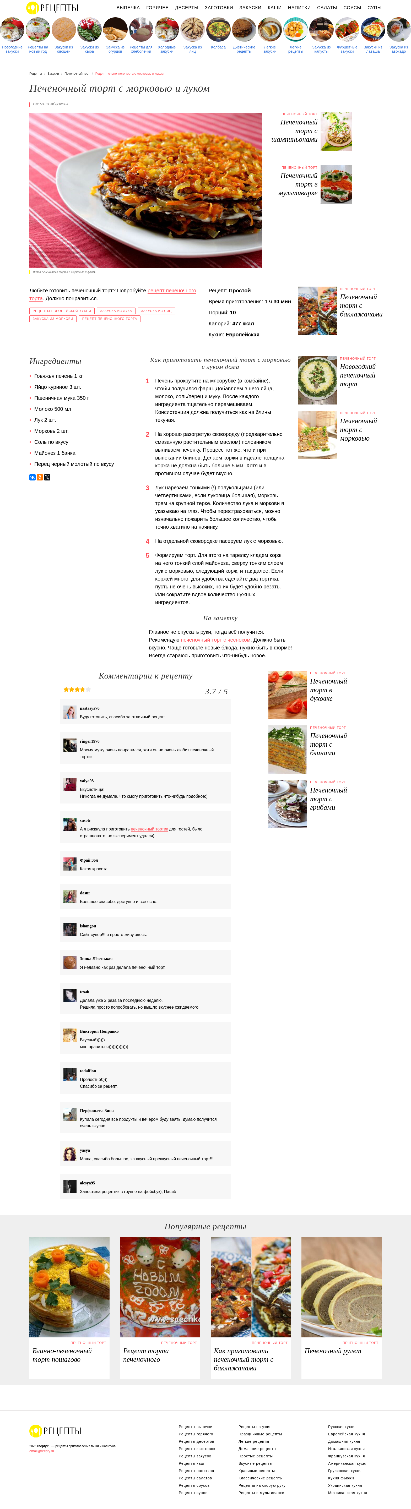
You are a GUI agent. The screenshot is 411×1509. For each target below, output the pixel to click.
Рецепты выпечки (196, 1427)
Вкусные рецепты (255, 1463)
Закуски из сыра (89, 49)
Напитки (299, 7)
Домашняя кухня (344, 1441)
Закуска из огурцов (115, 49)
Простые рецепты (256, 1456)
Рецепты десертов (196, 1441)
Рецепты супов (193, 1493)
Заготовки (219, 7)
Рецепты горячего (196, 1434)
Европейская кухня (346, 1434)
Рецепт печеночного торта (109, 319)
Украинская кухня (345, 1485)
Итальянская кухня (346, 1449)
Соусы (352, 7)
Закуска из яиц (192, 49)
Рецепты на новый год (38, 49)
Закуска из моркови (53, 319)
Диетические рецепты (244, 49)
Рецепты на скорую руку (262, 1485)
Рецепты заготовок (197, 1449)
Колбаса (218, 47)
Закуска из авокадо (399, 49)
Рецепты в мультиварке (261, 1493)
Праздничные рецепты (260, 1434)
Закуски (251, 7)
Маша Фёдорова (54, 104)
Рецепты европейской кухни (62, 311)
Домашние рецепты (258, 1449)
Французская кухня (346, 1456)
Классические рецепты (261, 1478)
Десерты (186, 7)
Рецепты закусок (195, 1456)
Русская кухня (341, 1427)
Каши (275, 7)
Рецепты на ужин (255, 1427)
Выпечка (128, 7)
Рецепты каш (191, 1463)
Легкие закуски (270, 49)
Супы (374, 7)
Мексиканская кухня (347, 1493)
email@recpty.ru (41, 1451)
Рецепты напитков (196, 1471)
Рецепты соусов (194, 1485)
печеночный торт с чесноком (216, 640)
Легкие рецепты (295, 49)
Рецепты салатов (195, 1478)
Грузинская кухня (345, 1471)
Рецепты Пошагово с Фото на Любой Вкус (55, 1430)
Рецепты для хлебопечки (141, 49)
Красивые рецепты (257, 1471)
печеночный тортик (149, 829)
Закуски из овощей (64, 49)
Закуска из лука (116, 311)
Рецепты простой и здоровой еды (52, 7)
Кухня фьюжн (341, 1478)
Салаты (327, 7)
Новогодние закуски (12, 49)
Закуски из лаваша (373, 49)
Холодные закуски (167, 49)
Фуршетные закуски (347, 49)
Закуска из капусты (321, 49)
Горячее (157, 7)
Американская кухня (348, 1463)
